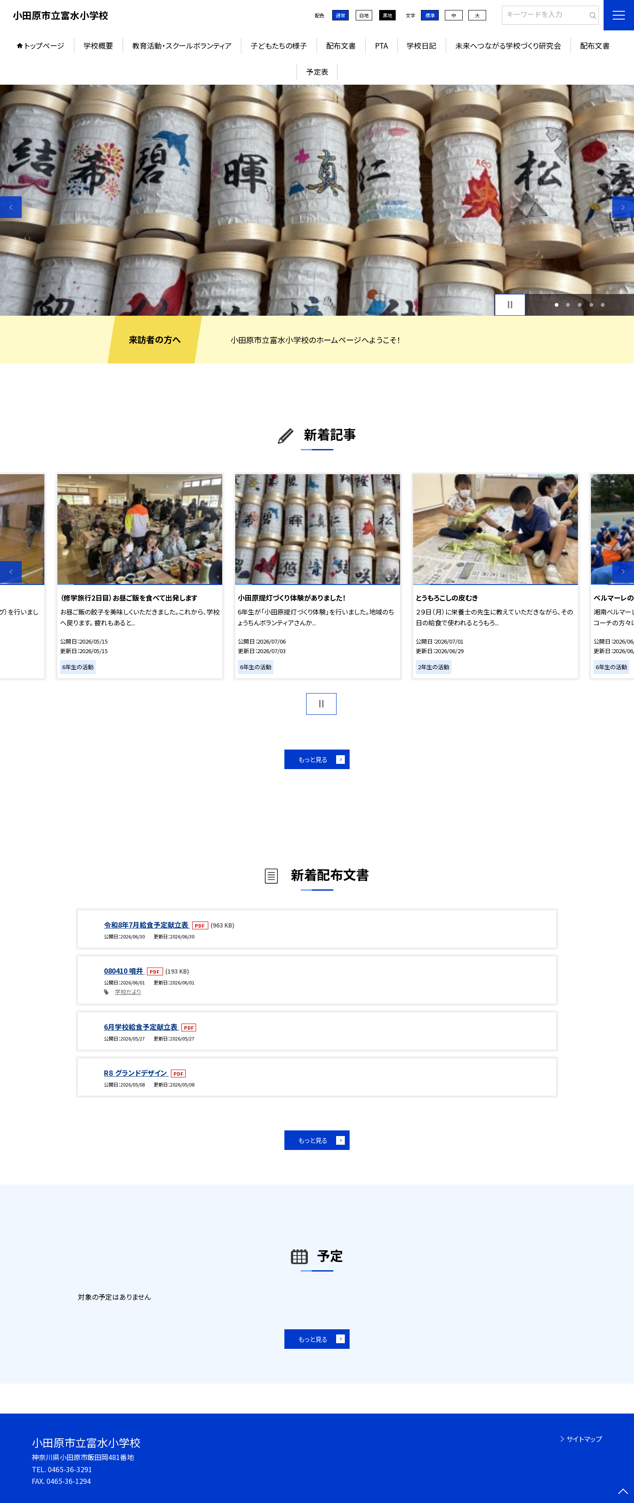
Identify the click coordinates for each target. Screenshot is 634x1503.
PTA (381, 45)
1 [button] (556, 304)
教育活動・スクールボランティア (182, 45)
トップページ (44, 45)
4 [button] (591, 304)
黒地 (387, 15)
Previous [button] (11, 207)
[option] (317, 200)
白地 (364, 15)
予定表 (317, 71)
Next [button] (623, 207)
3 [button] (580, 304)
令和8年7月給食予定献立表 (147, 924)
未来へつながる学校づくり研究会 (508, 45)
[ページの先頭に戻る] (623, 1492)
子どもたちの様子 (278, 45)
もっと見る (312, 759)
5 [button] (603, 304)
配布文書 (341, 45)
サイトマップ (584, 1439)
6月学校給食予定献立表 (141, 1026)
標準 (430, 15)
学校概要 (98, 45)
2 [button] (568, 304)
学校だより (128, 992)
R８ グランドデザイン (136, 1072)
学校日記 (421, 45)
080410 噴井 (124, 970)
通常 (340, 15)
